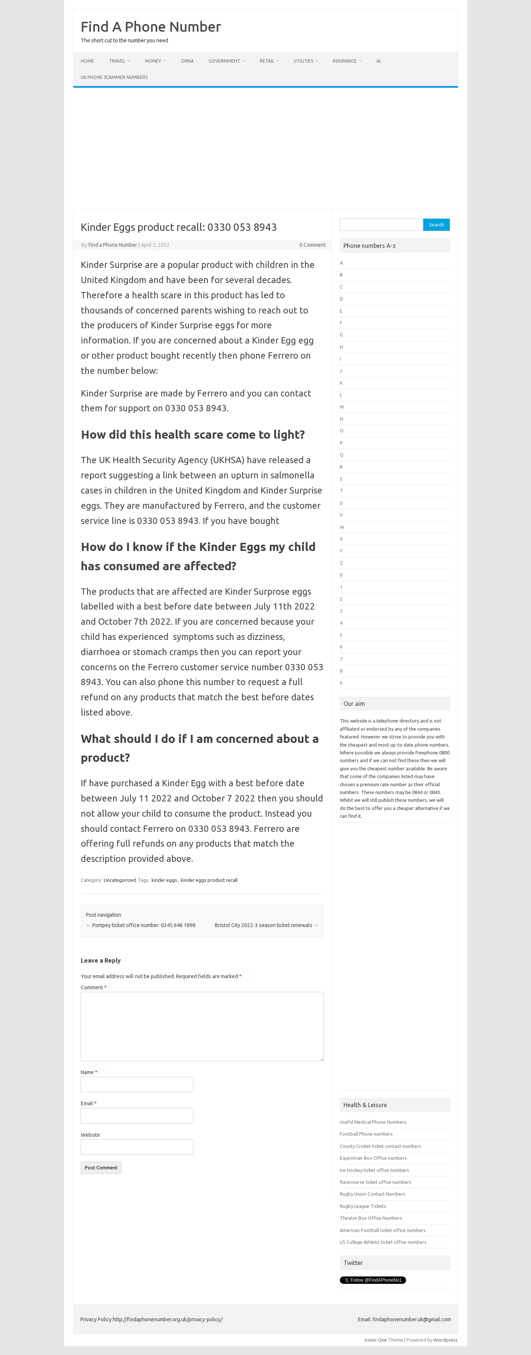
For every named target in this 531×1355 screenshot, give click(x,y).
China (187, 61)
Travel (117, 61)
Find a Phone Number (113, 245)
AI (378, 61)
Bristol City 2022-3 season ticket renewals (267, 925)
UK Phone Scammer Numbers (114, 77)
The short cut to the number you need (124, 40)
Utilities (303, 61)
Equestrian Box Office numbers (373, 1157)
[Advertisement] (265, 148)
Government (224, 61)
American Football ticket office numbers (383, 1230)
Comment (94, 987)
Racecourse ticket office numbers (375, 1182)
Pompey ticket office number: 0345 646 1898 (141, 925)
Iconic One (376, 1339)
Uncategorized (120, 880)
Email (89, 1103)
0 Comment (312, 245)
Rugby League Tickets (363, 1206)
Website (90, 1135)
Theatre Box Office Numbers (371, 1218)
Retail (267, 61)
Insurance (345, 61)
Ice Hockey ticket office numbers (374, 1170)
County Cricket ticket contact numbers (380, 1146)
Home (87, 61)
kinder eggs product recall (209, 880)
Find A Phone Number (151, 26)
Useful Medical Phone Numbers (373, 1122)
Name (89, 1072)
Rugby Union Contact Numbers (372, 1193)
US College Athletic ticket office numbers (383, 1242)
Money (153, 61)
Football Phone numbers (366, 1133)
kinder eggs (164, 880)
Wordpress (446, 1339)
